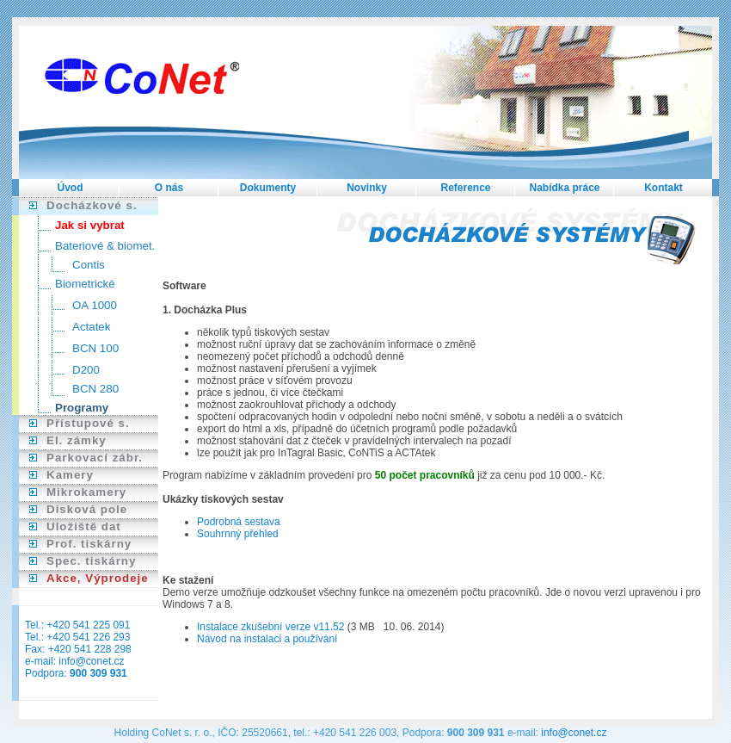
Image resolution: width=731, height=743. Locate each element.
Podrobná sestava (238, 522)
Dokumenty (268, 188)
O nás (169, 188)
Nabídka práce (564, 188)
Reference (465, 188)
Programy (81, 407)
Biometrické (85, 283)
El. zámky (76, 440)
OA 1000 (94, 305)
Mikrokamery (86, 492)
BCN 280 (95, 388)
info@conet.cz (91, 661)
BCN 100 (95, 348)
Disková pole (86, 509)
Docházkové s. (92, 205)
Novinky (367, 188)
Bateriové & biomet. (105, 245)
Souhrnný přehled (238, 534)
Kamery (70, 474)
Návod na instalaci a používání (267, 639)
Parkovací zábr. (94, 457)
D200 (86, 369)
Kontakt (663, 188)
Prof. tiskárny (89, 543)
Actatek (91, 326)
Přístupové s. (88, 423)
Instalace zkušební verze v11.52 (272, 627)
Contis (88, 264)
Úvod (70, 188)
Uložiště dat (83, 526)
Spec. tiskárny (91, 560)
